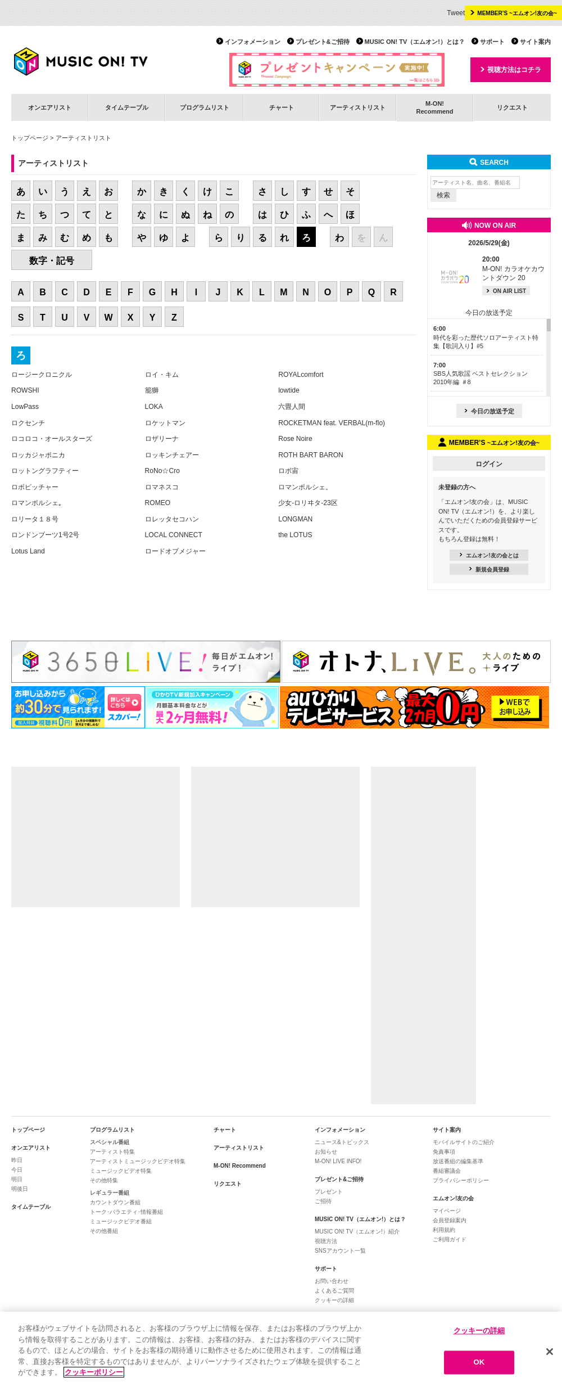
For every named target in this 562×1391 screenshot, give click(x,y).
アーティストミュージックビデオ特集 (137, 1161)
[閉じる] (549, 1351)
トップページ (29, 137)
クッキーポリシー (94, 1372)
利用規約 (444, 1230)
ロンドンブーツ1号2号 (45, 535)
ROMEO (158, 503)
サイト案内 (535, 41)
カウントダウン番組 (115, 1202)
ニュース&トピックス (342, 1142)
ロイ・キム (162, 375)
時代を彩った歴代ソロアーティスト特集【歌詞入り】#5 (485, 337)
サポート (492, 41)
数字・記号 (51, 260)
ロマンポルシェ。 (305, 487)
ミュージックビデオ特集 (121, 1171)
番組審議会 (447, 1171)
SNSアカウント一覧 (340, 1251)
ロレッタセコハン (172, 519)
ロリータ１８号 (34, 519)
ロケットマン (165, 423)
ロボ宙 (288, 471)
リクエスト (512, 107)
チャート (281, 107)
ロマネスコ (162, 487)
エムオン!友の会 (453, 1198)
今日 (16, 1170)
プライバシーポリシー (461, 1180)
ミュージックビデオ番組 (121, 1221)
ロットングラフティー (45, 471)
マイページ (447, 1211)
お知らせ (326, 1152)
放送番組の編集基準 (458, 1161)
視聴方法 (326, 1241)
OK (479, 1362)
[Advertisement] (95, 837)
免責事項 (444, 1152)
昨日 (16, 1160)
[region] (281, 1351)
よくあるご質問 (334, 1291)
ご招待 (323, 1201)
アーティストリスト (358, 107)
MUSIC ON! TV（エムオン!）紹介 (357, 1231)
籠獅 (151, 390)
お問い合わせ (331, 1281)
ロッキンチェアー (172, 455)
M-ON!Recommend (434, 107)
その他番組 (104, 1231)
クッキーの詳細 (334, 1300)
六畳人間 (291, 407)
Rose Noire (295, 439)
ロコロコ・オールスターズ (51, 439)
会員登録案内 (449, 1220)
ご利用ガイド (449, 1239)
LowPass (25, 407)
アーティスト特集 (112, 1152)
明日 (16, 1179)
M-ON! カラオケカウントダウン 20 (513, 268)
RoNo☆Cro (162, 471)
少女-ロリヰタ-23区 (307, 503)
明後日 (19, 1189)
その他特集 (104, 1180)
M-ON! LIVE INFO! (338, 1161)
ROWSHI (25, 390)
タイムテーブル (126, 107)
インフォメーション (252, 41)
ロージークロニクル (41, 375)
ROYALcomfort (300, 375)
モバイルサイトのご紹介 (464, 1142)
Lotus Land (28, 551)
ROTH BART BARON (310, 455)
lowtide (289, 390)
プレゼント (329, 1192)
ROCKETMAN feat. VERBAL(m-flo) (331, 423)
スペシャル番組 (109, 1142)
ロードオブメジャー (175, 551)
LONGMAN (295, 519)
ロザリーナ (162, 439)
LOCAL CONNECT (173, 535)
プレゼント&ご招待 (323, 41)
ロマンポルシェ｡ (36, 503)
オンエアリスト (49, 107)
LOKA (154, 407)
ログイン (488, 464)
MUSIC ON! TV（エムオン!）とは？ (415, 41)
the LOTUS (295, 535)
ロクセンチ (28, 423)
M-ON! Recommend (240, 1166)
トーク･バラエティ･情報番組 (126, 1212)
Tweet (456, 13)
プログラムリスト (204, 107)
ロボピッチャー (34, 487)
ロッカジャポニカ (38, 455)
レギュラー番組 (109, 1193)
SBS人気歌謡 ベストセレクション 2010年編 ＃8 (480, 374)
